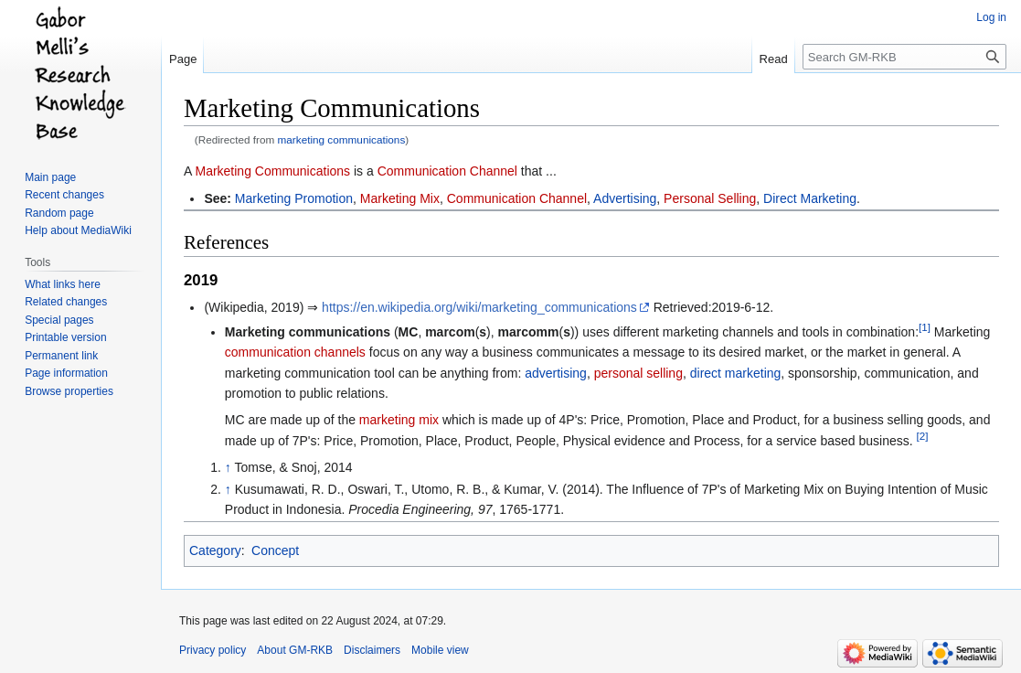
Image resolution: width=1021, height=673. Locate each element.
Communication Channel (447, 171)
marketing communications (342, 139)
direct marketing (736, 373)
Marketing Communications (272, 171)
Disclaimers (372, 650)
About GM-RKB (295, 650)
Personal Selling (710, 198)
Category (215, 550)
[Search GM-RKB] (904, 56)
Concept (275, 550)
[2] (923, 436)
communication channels (295, 352)
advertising (556, 373)
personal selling (638, 373)
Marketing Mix (400, 198)
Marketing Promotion (294, 198)
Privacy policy (212, 650)
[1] (925, 327)
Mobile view (440, 650)
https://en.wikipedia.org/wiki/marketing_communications (479, 307)
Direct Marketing (809, 198)
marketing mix (399, 419)
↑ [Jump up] (228, 467)
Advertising (624, 198)
